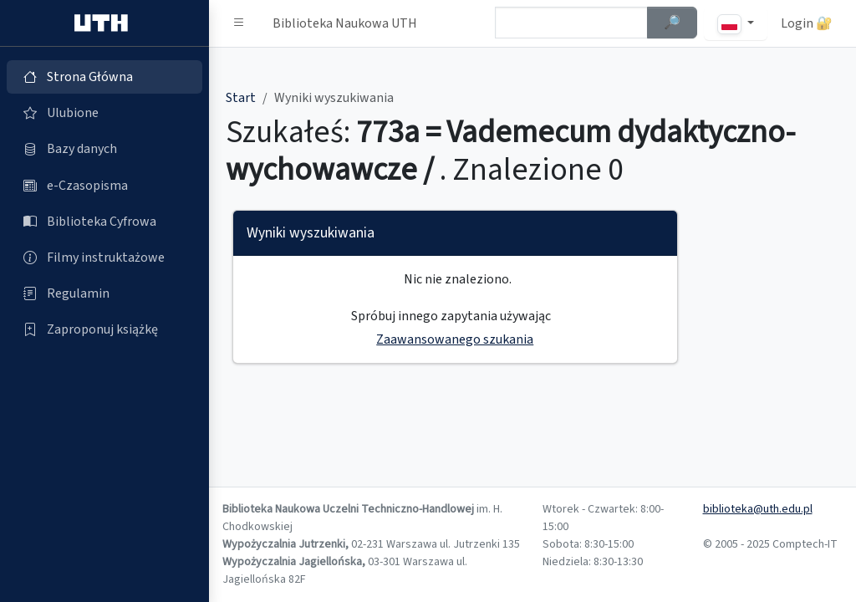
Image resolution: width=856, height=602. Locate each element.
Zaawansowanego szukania (454, 339)
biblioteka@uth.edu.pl (758, 509)
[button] (239, 23)
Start (241, 98)
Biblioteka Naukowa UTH (345, 23)
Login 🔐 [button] (807, 23)
